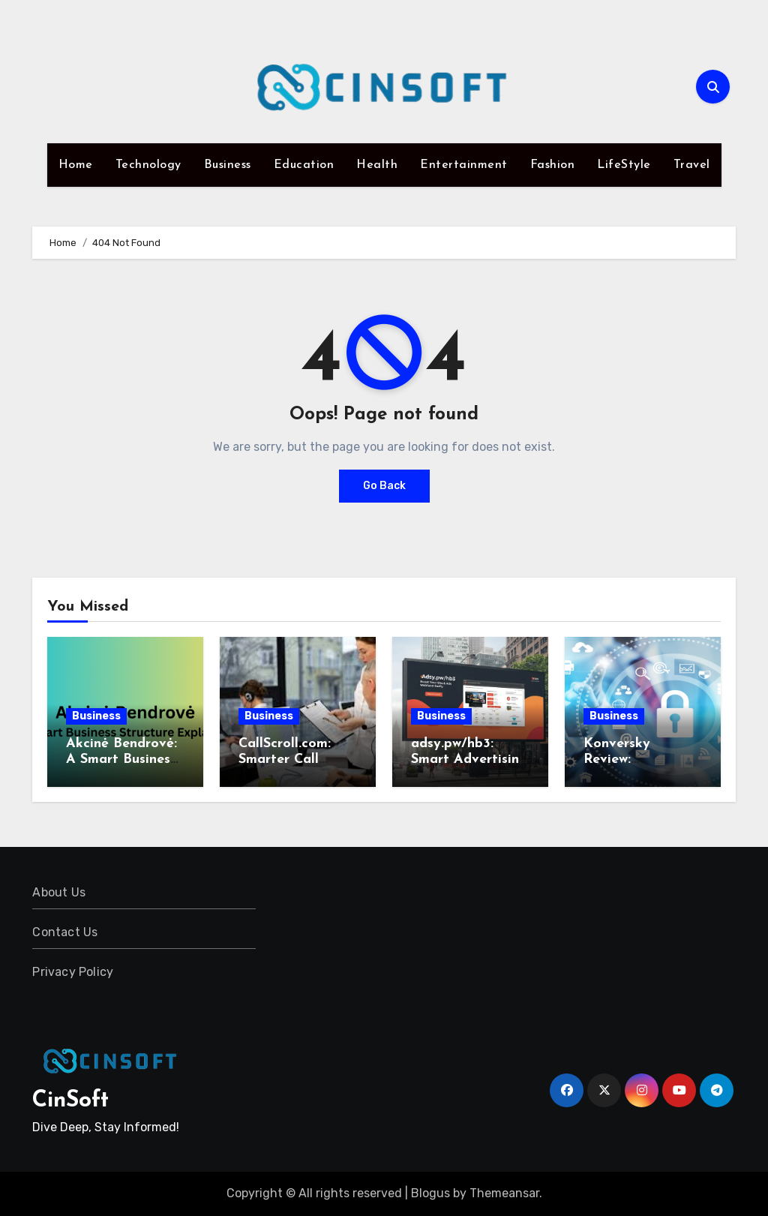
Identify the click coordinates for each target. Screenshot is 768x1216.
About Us (59, 892)
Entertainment (464, 165)
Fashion (552, 165)
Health (377, 165)
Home (75, 165)
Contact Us (65, 932)
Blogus (430, 1193)
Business (227, 165)
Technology (149, 165)
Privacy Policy (72, 972)
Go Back (384, 485)
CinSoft (70, 1100)
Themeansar (504, 1193)
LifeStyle (624, 165)
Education (304, 165)
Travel (692, 165)
